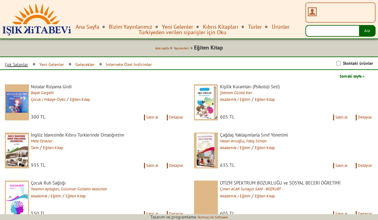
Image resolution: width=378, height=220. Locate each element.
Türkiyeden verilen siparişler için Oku (182, 32)
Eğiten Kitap (97, 102)
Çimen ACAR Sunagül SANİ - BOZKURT (263, 207)
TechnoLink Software (212, 217)
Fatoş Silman (270, 151)
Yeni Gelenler (61, 65)
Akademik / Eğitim (245, 102)
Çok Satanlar (19, 65)
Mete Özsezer (49, 151)
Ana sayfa (156, 49)
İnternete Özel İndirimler (153, 65)
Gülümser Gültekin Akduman (100, 207)
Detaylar (174, 126)
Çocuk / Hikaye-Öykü (58, 102)
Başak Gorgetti (51, 95)
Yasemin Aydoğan (54, 207)
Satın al (145, 126)
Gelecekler (100, 65)
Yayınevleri (180, 49)
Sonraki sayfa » (347, 78)
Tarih (42, 158)
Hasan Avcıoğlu (241, 151)
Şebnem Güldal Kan (245, 95)
